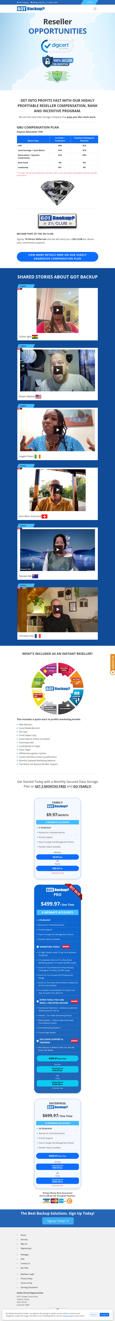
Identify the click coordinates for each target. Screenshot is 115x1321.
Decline (94, 1315)
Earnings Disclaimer (29, 1287)
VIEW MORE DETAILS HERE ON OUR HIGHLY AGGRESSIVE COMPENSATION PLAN (57, 256)
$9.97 (57, 857)
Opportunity (26, 1248)
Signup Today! (58, 1221)
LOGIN (89, 2)
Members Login (27, 1274)
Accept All (104, 1315)
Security (24, 1239)
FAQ (22, 1259)
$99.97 (58, 868)
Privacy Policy (26, 1278)
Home (23, 1235)
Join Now (24, 1268)
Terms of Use (26, 1283)
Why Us (24, 1244)
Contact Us (25, 1263)
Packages (25, 1254)
